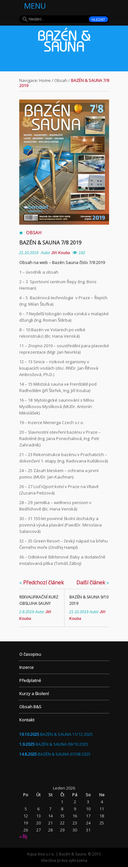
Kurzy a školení (34, 693)
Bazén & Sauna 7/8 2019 (50, 242)
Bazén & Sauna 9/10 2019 (88, 600)
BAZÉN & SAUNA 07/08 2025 (64, 754)
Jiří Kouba (60, 253)
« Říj (23, 836)
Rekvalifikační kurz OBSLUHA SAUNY (38, 600)
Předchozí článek (41, 582)
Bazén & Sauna (64, 43)
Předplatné (30, 680)
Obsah (60, 80)
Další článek (92, 582)
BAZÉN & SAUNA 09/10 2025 (62, 744)
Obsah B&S (30, 707)
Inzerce (26, 667)
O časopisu (30, 654)
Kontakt (26, 720)
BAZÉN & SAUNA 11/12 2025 (66, 734)
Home (45, 80)
